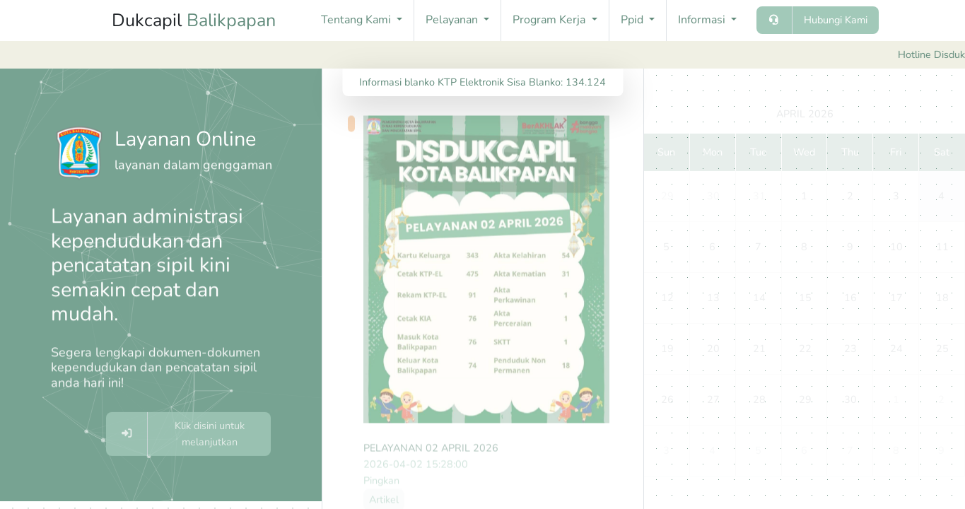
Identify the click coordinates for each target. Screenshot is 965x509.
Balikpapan (231, 20)
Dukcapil (194, 20)
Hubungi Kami (835, 20)
